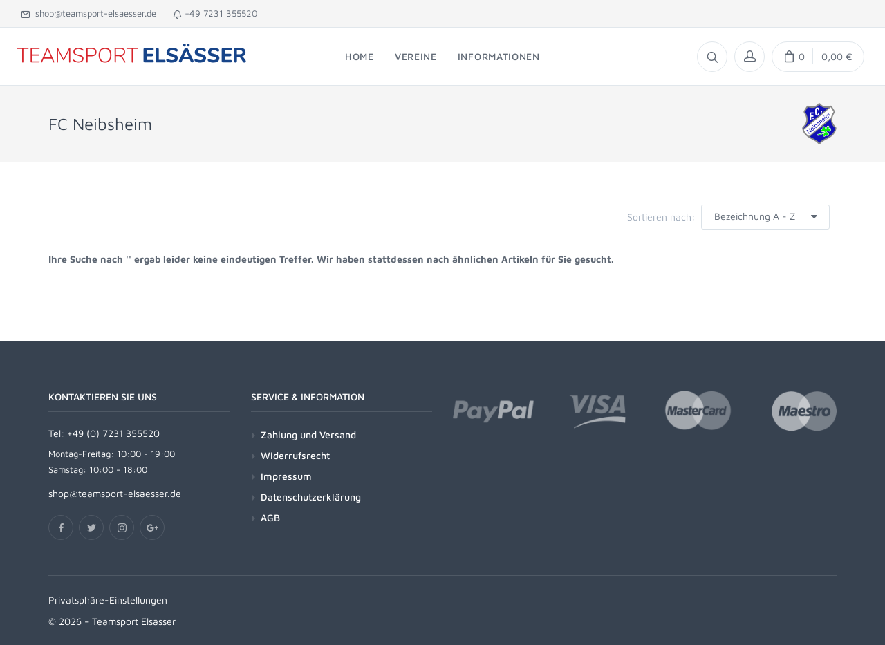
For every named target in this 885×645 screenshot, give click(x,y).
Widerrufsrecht (295, 455)
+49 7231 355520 (215, 13)
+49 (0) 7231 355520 (113, 433)
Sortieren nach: (661, 217)
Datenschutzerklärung (311, 497)
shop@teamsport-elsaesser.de (88, 13)
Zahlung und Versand (308, 434)
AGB (270, 517)
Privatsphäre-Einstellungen (107, 600)
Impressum (286, 476)
